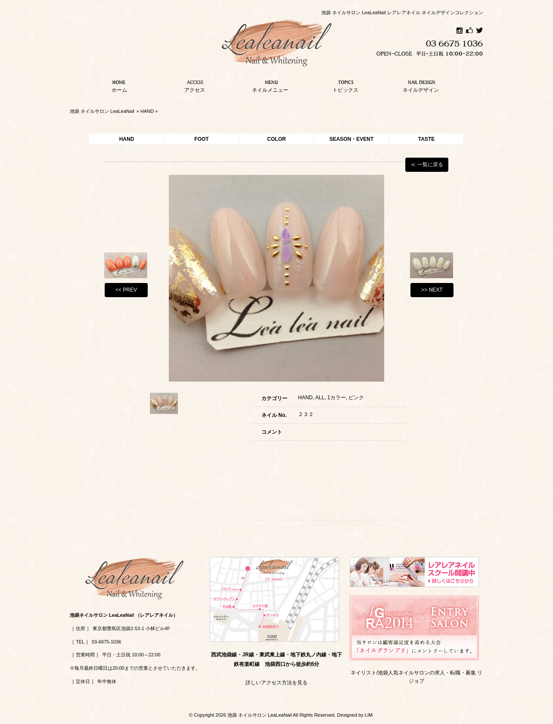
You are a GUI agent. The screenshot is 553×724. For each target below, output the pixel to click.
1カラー (336, 398)
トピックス (345, 85)
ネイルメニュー (270, 85)
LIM (369, 715)
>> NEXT (431, 290)
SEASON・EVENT (351, 139)
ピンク (356, 398)
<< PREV (126, 290)
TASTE (426, 139)
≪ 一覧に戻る (426, 165)
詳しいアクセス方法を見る (276, 683)
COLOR (276, 139)
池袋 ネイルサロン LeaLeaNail (102, 111)
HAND (147, 111)
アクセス (194, 85)
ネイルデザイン (420, 85)
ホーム (119, 85)
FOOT (201, 139)
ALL (319, 398)
